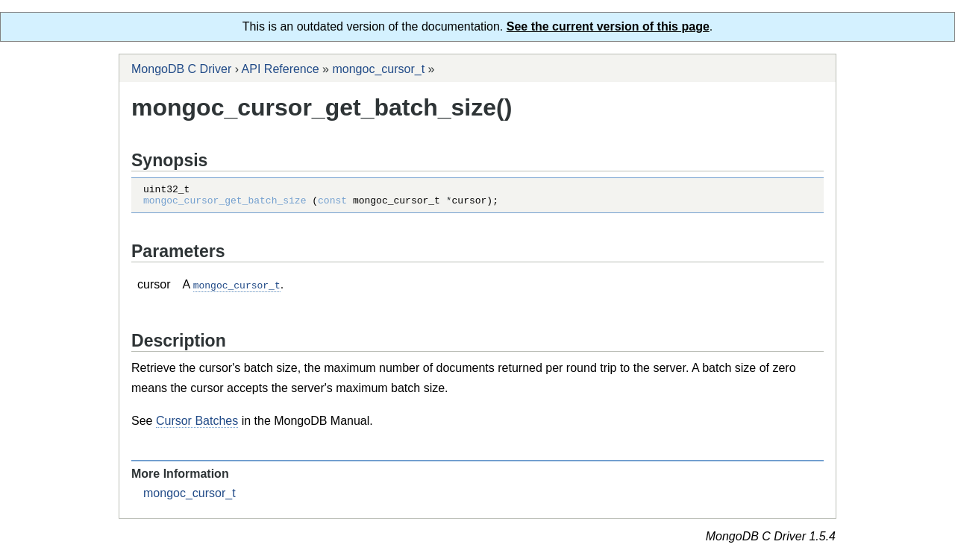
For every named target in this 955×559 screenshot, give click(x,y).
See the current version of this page (608, 26)
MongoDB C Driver (181, 69)
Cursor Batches (197, 424)
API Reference (280, 69)
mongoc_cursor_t (378, 69)
